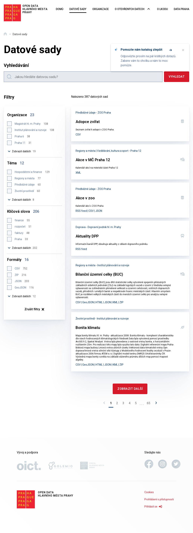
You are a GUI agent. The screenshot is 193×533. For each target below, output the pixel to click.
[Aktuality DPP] (130, 238)
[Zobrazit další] (130, 389)
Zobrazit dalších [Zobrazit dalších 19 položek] (22, 151)
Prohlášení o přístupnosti (159, 499)
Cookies (149, 492)
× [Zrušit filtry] (34, 309)
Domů (59, 9)
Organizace (100, 9)
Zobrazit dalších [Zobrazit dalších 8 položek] (21, 199)
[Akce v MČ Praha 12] (130, 161)
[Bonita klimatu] (130, 341)
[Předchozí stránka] (105, 404)
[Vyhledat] (176, 76)
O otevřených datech (129, 9)
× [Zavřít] (183, 50)
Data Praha (181, 9)
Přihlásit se (153, 506)
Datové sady (77, 9)
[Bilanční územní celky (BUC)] (130, 284)
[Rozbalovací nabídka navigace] (148, 9)
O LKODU (162, 9)
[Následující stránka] (155, 404)
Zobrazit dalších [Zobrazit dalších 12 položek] (22, 296)
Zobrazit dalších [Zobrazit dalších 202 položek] (22, 248)
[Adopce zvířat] (130, 123)
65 (148, 403)
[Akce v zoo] (130, 200)
